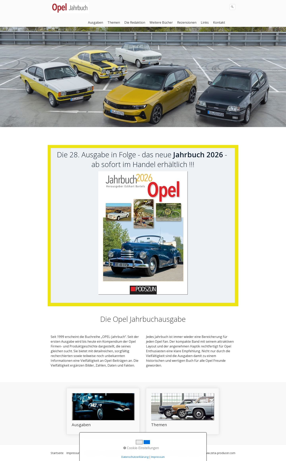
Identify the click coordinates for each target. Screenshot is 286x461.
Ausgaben (95, 22)
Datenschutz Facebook (118, 453)
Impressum (73, 453)
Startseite (57, 453)
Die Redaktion (134, 22)
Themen (113, 22)
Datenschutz (92, 453)
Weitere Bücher (161, 22)
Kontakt (219, 22)
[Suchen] (232, 7)
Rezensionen (186, 22)
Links (205, 22)
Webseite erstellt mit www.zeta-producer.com (205, 453)
